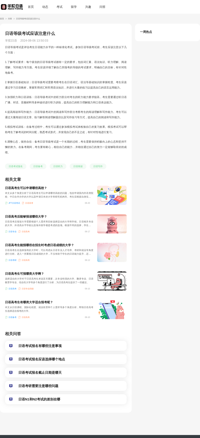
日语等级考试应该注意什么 (28, 19)
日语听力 (58, 166)
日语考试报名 (16, 166)
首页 (31, 6)
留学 (74, 6)
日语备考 (38, 166)
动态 (45, 6)
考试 (59, 6)
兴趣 (88, 6)
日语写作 (98, 166)
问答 (103, 6)
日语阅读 (78, 166)
